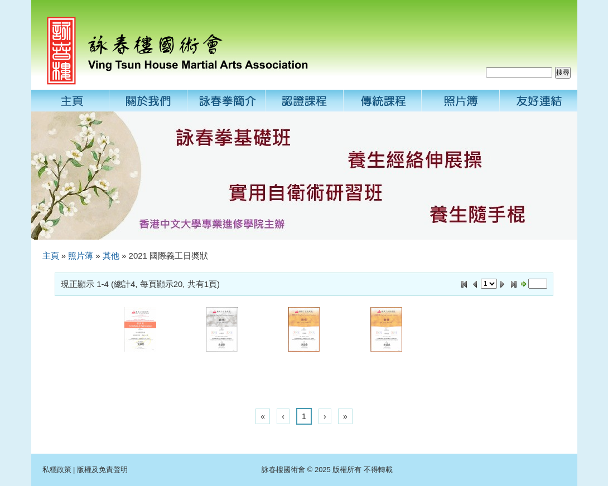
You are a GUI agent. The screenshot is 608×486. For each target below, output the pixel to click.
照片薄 (80, 255)
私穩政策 (56, 469)
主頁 (50, 255)
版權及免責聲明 (102, 469)
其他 (111, 255)
